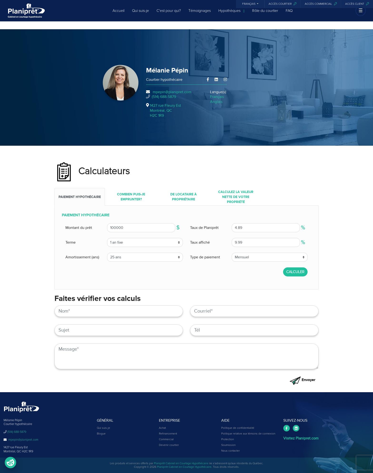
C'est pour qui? (169, 15)
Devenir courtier (169, 445)
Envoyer (302, 379)
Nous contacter (230, 450)
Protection (227, 439)
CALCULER (295, 272)
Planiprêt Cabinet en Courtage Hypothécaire (181, 463)
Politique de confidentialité (237, 428)
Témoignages (199, 15)
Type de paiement (205, 257)
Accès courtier (282, 3)
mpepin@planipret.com (172, 92)
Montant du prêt (78, 227)
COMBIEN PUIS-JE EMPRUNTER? (131, 196)
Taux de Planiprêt (204, 227)
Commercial (166, 439)
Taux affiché (200, 242)
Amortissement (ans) (82, 257)
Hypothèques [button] (231, 15)
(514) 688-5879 (164, 96)
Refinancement (168, 433)
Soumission (228, 445)
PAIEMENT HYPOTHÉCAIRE (80, 197)
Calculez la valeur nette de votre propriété (235, 197)
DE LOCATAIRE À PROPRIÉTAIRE (183, 196)
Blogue (101, 433)
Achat (162, 428)
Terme (70, 242)
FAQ (289, 15)
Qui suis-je (140, 15)
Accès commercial (321, 3)
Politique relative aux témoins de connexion (248, 433)
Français (249, 4)
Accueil (118, 15)
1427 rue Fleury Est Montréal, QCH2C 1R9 (165, 110)
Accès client (357, 3)
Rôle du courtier (265, 15)
